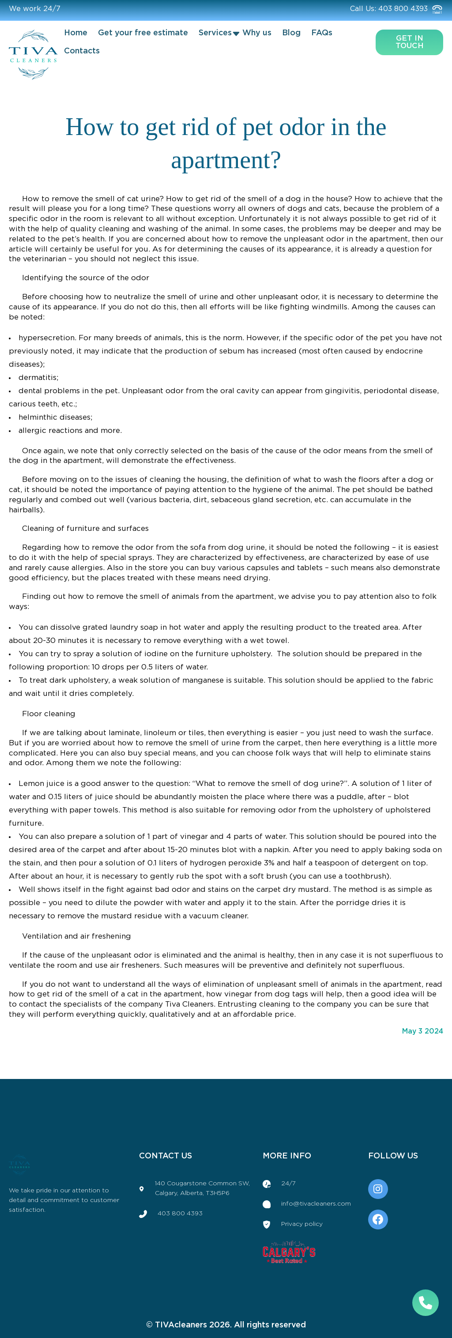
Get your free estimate (143, 33)
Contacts (82, 51)
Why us (256, 33)
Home (75, 33)
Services (215, 33)
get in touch (410, 42)
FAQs (321, 33)
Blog (291, 33)
